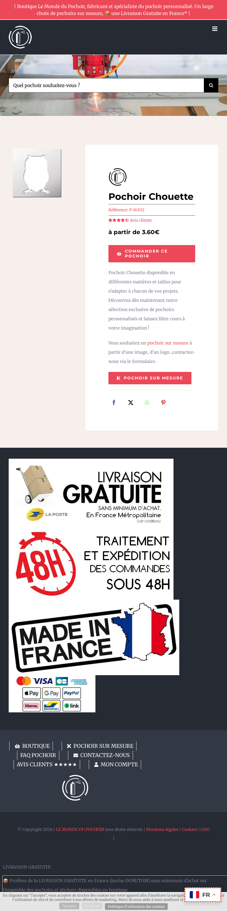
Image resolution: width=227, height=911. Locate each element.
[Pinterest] (163, 403)
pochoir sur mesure (168, 343)
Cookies (189, 829)
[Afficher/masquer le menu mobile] (215, 29)
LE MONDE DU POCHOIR (80, 829)
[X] (130, 403)
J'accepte (69, 906)
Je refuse (92, 906)
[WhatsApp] (147, 403)
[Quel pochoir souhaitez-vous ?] (106, 85)
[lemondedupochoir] (75, 777)
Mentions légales (162, 829)
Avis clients (141, 220)
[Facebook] (113, 403)
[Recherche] (211, 85)
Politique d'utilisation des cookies (136, 906)
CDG (205, 829)
